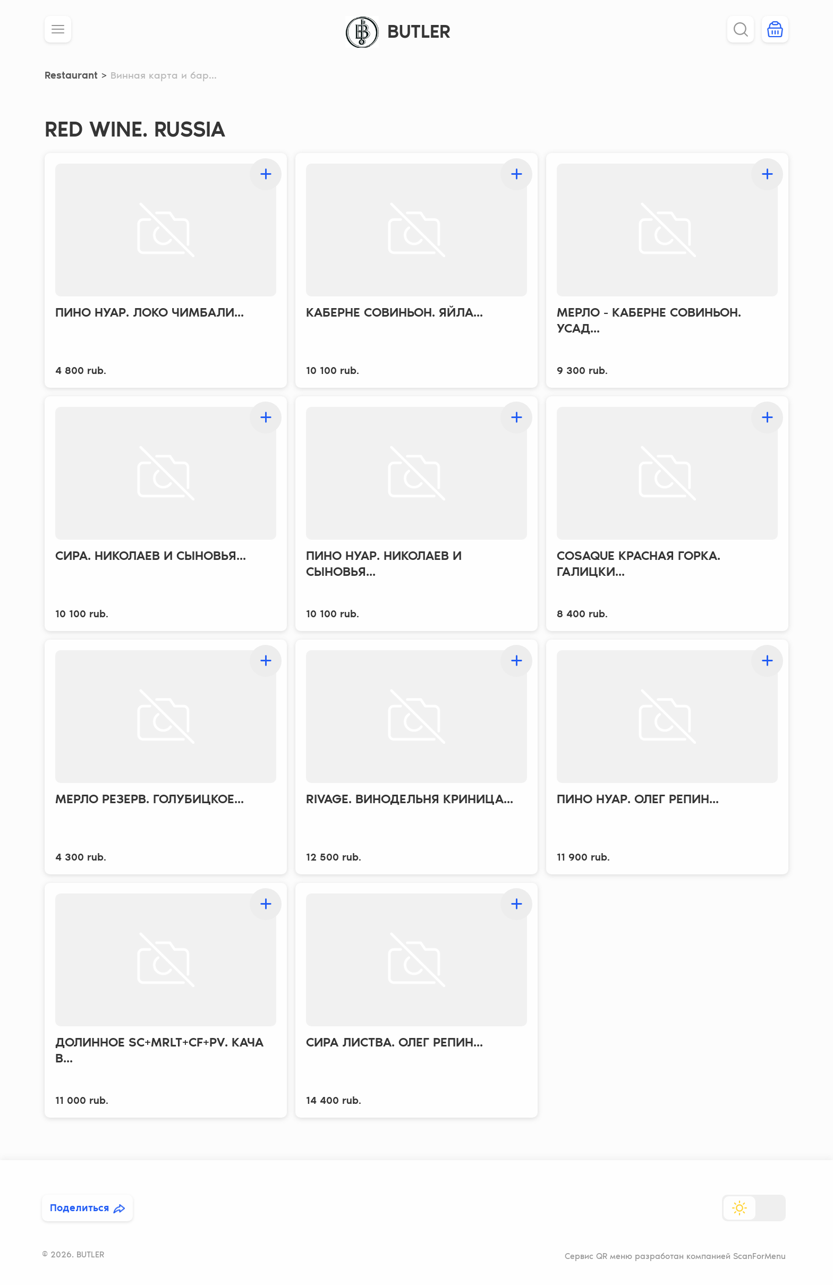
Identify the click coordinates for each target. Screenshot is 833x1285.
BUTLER (418, 31)
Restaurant (71, 75)
